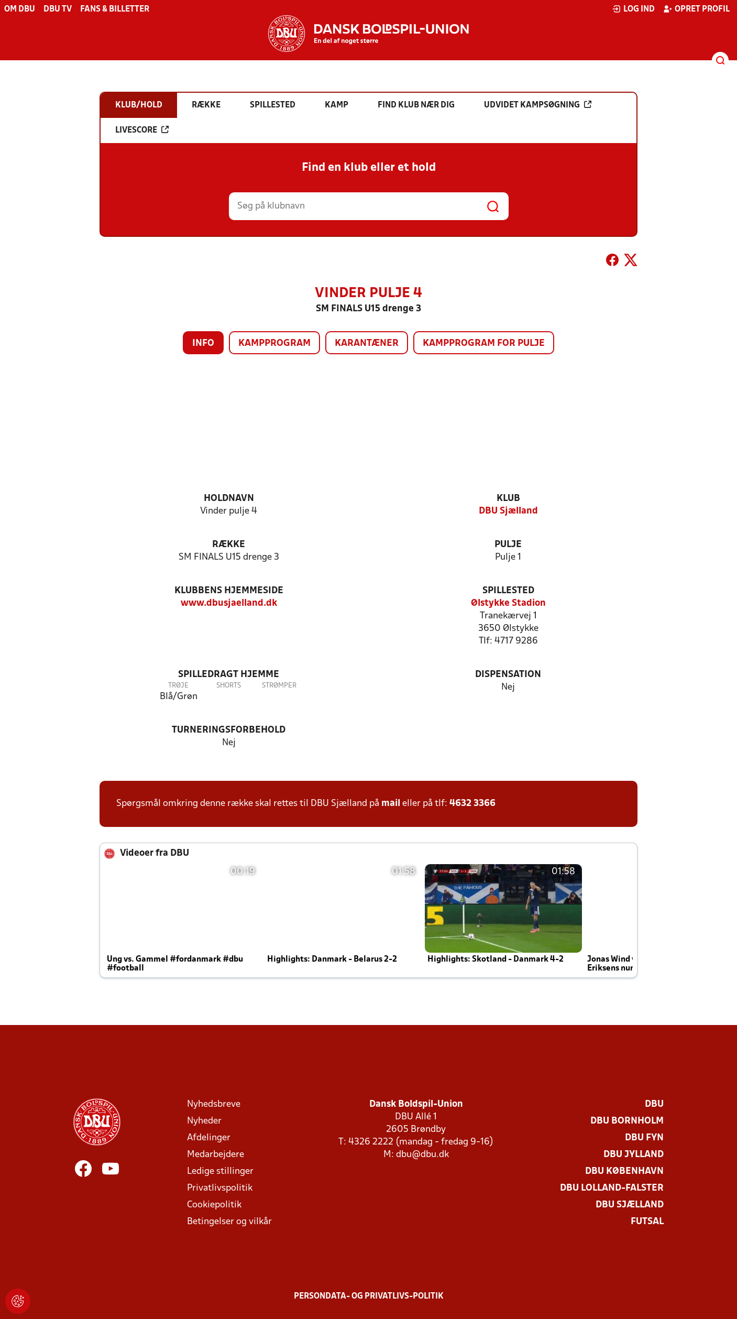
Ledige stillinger (220, 1171)
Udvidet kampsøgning (537, 105)
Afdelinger (208, 1137)
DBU (654, 1104)
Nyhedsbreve (213, 1104)
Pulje (508, 544)
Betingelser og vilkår (229, 1221)
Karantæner (367, 343)
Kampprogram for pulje (484, 343)
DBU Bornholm (627, 1121)
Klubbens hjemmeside (228, 590)
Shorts (228, 685)
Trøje (178, 685)
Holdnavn (229, 498)
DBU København (624, 1171)
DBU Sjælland (508, 511)
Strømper (279, 685)
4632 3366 (472, 803)
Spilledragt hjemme (228, 674)
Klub (508, 498)
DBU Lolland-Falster (612, 1188)
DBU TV (57, 9)
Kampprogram (274, 343)
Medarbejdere (215, 1154)
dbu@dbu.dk (422, 1154)
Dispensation (508, 674)
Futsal (647, 1221)
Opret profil (696, 9)
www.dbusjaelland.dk (229, 603)
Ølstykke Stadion (508, 603)
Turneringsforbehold (228, 730)
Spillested (508, 590)
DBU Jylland (633, 1154)
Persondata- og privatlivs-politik (369, 1296)
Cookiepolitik (214, 1205)
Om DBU (19, 9)
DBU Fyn (644, 1137)
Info (203, 343)
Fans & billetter (114, 9)
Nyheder (204, 1121)
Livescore (142, 130)
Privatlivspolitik (219, 1188)
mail (390, 803)
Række (228, 544)
